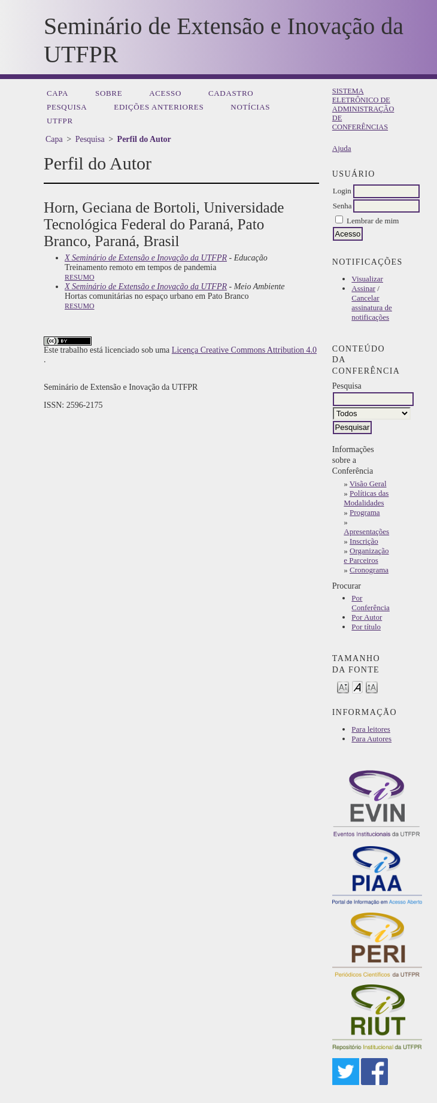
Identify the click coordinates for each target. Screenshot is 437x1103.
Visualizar (367, 278)
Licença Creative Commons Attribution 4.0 (244, 350)
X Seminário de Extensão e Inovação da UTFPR (146, 257)
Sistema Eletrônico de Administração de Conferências (363, 109)
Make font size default (357, 686)
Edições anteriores (159, 106)
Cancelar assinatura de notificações (371, 307)
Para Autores (371, 738)
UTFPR (60, 120)
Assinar (363, 288)
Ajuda (341, 148)
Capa (57, 93)
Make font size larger (372, 686)
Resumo (80, 277)
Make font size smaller (343, 686)
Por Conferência (370, 602)
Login (342, 190)
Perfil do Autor (144, 139)
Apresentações (366, 531)
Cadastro (230, 93)
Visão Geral (368, 483)
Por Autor (366, 617)
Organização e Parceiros (366, 555)
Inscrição (364, 541)
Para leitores (370, 729)
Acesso (165, 93)
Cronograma (369, 569)
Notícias (250, 106)
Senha (342, 205)
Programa (365, 512)
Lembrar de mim (373, 220)
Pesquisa (67, 106)
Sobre (108, 93)
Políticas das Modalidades (366, 498)
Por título (366, 626)
